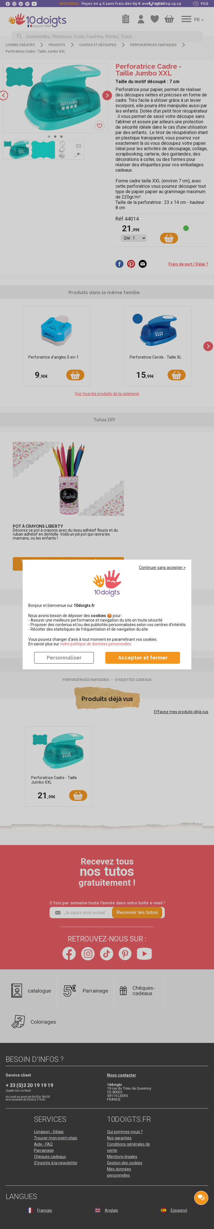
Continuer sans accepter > (162, 567)
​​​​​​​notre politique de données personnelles (95, 644)
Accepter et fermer (143, 658)
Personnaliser (64, 658)
